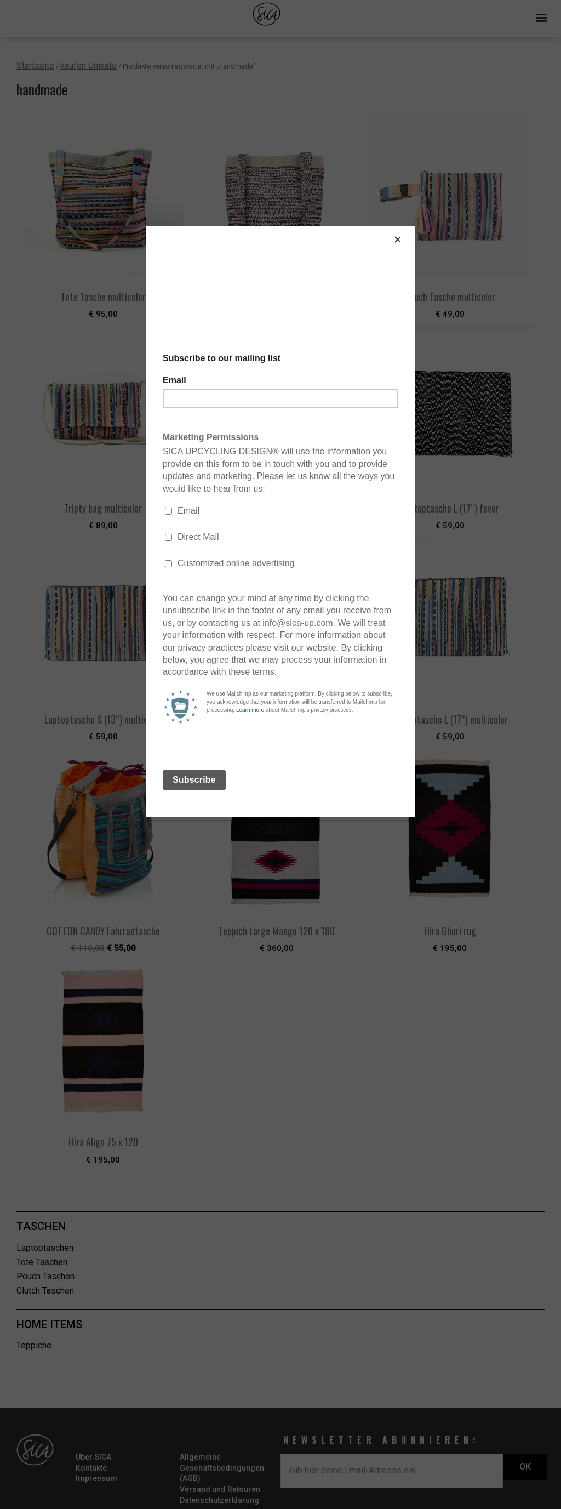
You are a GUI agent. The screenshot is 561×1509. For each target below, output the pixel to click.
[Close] (412, 229)
